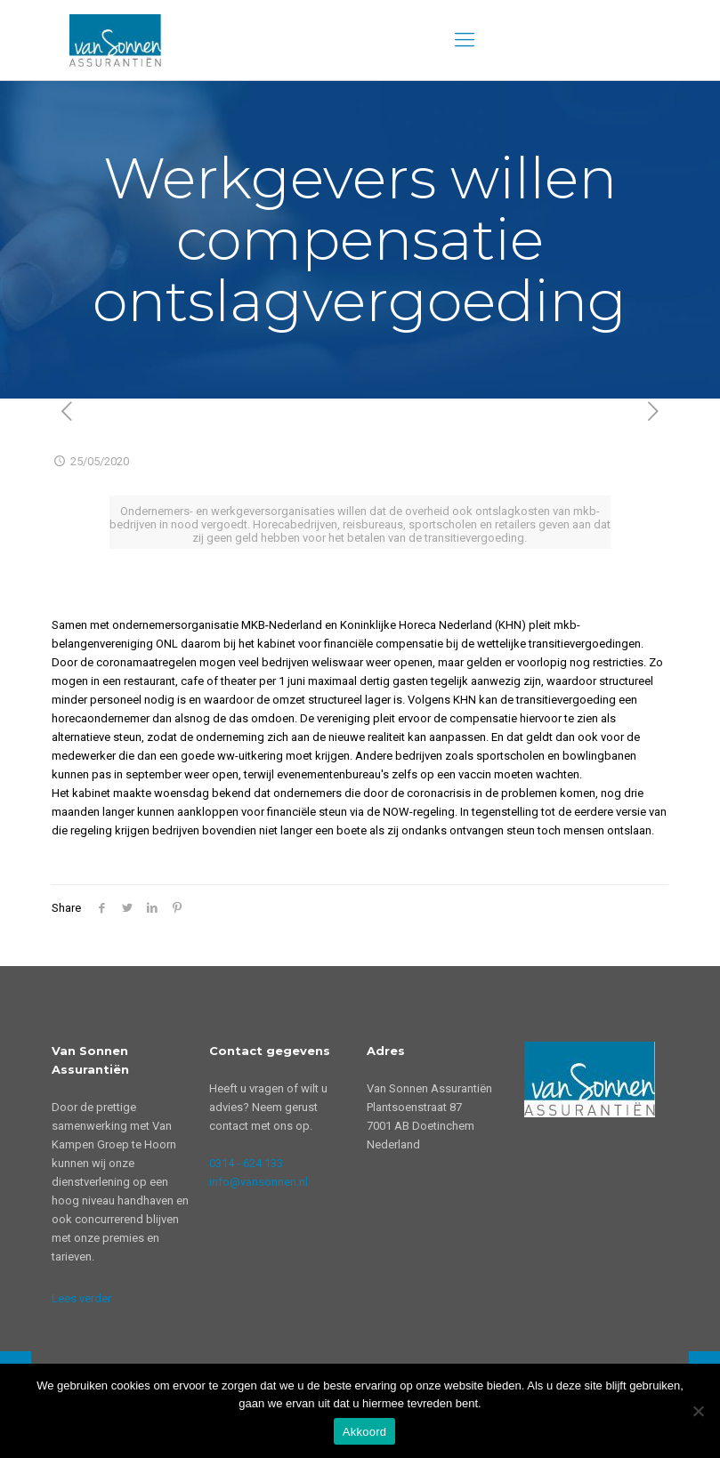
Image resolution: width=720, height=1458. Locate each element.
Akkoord (364, 1431)
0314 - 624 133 (246, 1163)
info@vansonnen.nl (258, 1181)
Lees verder (81, 1298)
